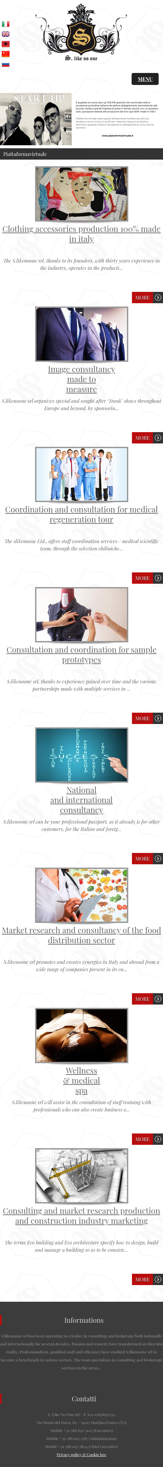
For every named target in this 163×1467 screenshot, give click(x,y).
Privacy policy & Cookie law (82, 1454)
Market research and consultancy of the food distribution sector (81, 935)
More (142, 297)
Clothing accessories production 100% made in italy (81, 233)
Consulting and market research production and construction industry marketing (81, 1215)
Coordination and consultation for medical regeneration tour (81, 514)
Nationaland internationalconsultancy (81, 799)
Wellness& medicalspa (81, 1080)
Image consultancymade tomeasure (81, 379)
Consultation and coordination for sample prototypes (81, 654)
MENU (145, 79)
